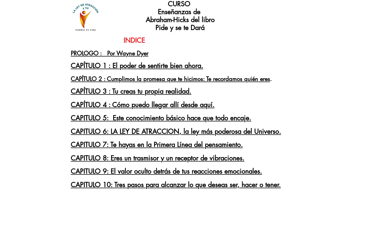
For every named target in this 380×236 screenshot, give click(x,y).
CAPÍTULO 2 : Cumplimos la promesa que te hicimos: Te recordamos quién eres (170, 79)
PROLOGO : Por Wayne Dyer (109, 53)
